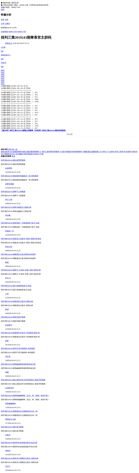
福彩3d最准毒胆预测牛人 (31, 152)
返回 (2, 9)
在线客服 (4, 32)
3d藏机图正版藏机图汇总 (92, 152)
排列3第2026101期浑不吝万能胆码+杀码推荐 (18, 348)
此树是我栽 (9, 184)
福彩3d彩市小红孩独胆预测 (11, 152)
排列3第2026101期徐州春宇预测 (13, 317)
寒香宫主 (8, 43)
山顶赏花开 (9, 388)
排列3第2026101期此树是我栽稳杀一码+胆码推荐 (19, 176)
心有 (7, 294)
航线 (7, 262)
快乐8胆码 (128, 152)
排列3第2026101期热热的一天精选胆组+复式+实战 (20, 223)
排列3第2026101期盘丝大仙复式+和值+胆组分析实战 (21, 239)
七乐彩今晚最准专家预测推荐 (71, 152)
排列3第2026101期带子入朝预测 (13, 192)
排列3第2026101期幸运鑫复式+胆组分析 (16, 207)
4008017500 (12, 32)
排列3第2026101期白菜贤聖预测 (13, 160)
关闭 (6, 20)
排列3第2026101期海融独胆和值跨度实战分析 (18, 364)
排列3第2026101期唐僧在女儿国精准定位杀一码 (19, 411)
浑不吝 (7, 356)
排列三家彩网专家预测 (50, 152)
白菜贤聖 (8, 168)
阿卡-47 (8, 278)
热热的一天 (9, 231)
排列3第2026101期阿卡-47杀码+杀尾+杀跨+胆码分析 (21, 270)
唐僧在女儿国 (10, 419)
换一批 (14, 149)
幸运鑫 (7, 215)
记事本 (7, 24)
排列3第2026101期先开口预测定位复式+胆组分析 (19, 458)
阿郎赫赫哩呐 (10, 404)
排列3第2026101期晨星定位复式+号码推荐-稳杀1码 (20, 333)
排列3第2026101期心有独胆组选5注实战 (16, 286)
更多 (2, 20)
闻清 (7, 309)
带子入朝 (8, 200)
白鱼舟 (7, 435)
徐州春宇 (8, 325)
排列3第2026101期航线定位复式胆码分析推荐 (18, 254)
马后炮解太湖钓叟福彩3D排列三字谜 (29, 154)
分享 (2, 24)
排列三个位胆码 (108, 152)
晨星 (7, 341)
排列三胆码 (119, 152)
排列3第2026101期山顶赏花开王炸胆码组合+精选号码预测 (23, 380)
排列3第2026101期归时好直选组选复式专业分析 (19, 443)
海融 (7, 372)
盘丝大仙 (8, 247)
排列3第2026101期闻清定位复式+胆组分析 (17, 301)
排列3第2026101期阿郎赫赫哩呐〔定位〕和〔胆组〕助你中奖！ (25, 395)
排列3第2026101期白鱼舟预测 (12, 427)
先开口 (7, 466)
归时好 (7, 451)
